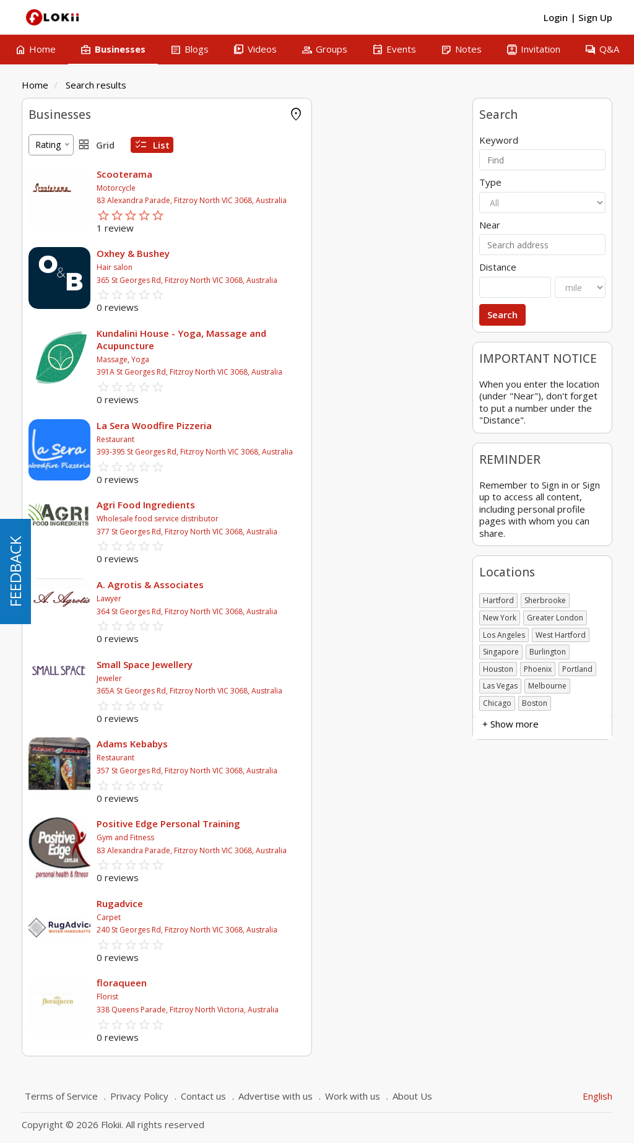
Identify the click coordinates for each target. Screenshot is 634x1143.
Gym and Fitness (276, 837)
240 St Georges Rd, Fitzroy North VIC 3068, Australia (337, 929)
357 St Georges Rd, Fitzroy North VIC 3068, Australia (337, 770)
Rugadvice (270, 903)
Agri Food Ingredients (296, 504)
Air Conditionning (62, 248)
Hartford (498, 600)
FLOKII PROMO (59, 137)
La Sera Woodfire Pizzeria (304, 425)
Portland (577, 669)
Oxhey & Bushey (283, 253)
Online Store (53, 156)
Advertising (50, 211)
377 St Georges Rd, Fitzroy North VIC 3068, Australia (337, 531)
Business (46, 381)
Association (51, 400)
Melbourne (547, 685)
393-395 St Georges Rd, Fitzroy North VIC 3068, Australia (345, 451)
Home (35, 85)
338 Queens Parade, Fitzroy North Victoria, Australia (338, 1009)
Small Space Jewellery (295, 664)
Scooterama (275, 174)
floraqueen (272, 982)
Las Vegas (500, 685)
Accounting (50, 193)
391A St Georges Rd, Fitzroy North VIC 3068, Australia (340, 372)
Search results (96, 85)
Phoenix (538, 669)
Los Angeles (504, 635)
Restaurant (266, 439)
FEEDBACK (15, 571)
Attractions (50, 286)
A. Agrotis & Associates (300, 584)
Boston (534, 703)
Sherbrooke (545, 600)
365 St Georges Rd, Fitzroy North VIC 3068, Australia (337, 280)
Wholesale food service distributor (308, 518)
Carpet (259, 917)
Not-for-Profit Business (75, 474)
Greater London (555, 617)
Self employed (56, 455)
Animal (42, 304)
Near (489, 225)
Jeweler (259, 678)
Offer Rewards (57, 174)
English (597, 1096)
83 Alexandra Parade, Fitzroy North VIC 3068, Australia (342, 200)
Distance (497, 267)
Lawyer (259, 598)
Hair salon (265, 267)
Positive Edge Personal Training (319, 823)
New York (499, 617)
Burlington (547, 651)
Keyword (498, 140)
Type (490, 182)
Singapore (501, 651)
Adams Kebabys (282, 743)
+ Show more (56, 322)
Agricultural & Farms (69, 230)
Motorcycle (266, 188)
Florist (258, 996)
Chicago (497, 703)
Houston (498, 669)
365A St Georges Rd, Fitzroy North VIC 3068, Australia (340, 690)
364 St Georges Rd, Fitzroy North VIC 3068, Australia (337, 611)
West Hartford (561, 635)
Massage (262, 359)
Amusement (52, 267)
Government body (64, 437)
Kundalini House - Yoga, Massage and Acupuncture (332, 339)
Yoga (291, 359)
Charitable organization (74, 418)
